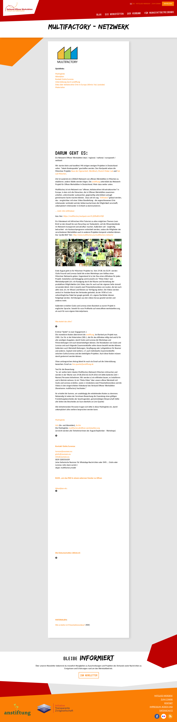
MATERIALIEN (61, 620)
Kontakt (168, 703)
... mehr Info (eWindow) (64, 211)
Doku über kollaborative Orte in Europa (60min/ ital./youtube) (80, 85)
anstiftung (96, 182)
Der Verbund (134, 13)
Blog (99, 14)
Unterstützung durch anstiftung (67, 82)
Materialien (60, 87)
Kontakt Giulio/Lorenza (64, 79)
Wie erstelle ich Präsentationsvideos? (70, 625)
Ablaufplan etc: (61, 489)
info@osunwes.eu (62, 457)
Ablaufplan (59, 77)
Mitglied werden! (143, 4)
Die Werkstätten (114, 14)
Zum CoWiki (156, 4)
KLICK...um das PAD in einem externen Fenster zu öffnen (78, 478)
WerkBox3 (93, 171)
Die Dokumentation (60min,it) (67, 553)
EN (134, 4)
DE (131, 4)
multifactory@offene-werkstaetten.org (84, 428)
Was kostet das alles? (63, 322)
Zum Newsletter (88, 675)
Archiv (78, 425)
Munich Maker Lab (105, 171)
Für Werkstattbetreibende (159, 12)
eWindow (104, 198)
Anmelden (168, 4)
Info (57, 425)
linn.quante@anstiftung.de (82, 364)
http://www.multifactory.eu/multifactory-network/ (93, 235)
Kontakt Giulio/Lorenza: (65, 446)
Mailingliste (60, 74)
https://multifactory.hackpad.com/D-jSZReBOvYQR (83, 216)
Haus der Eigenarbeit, (79, 171)
